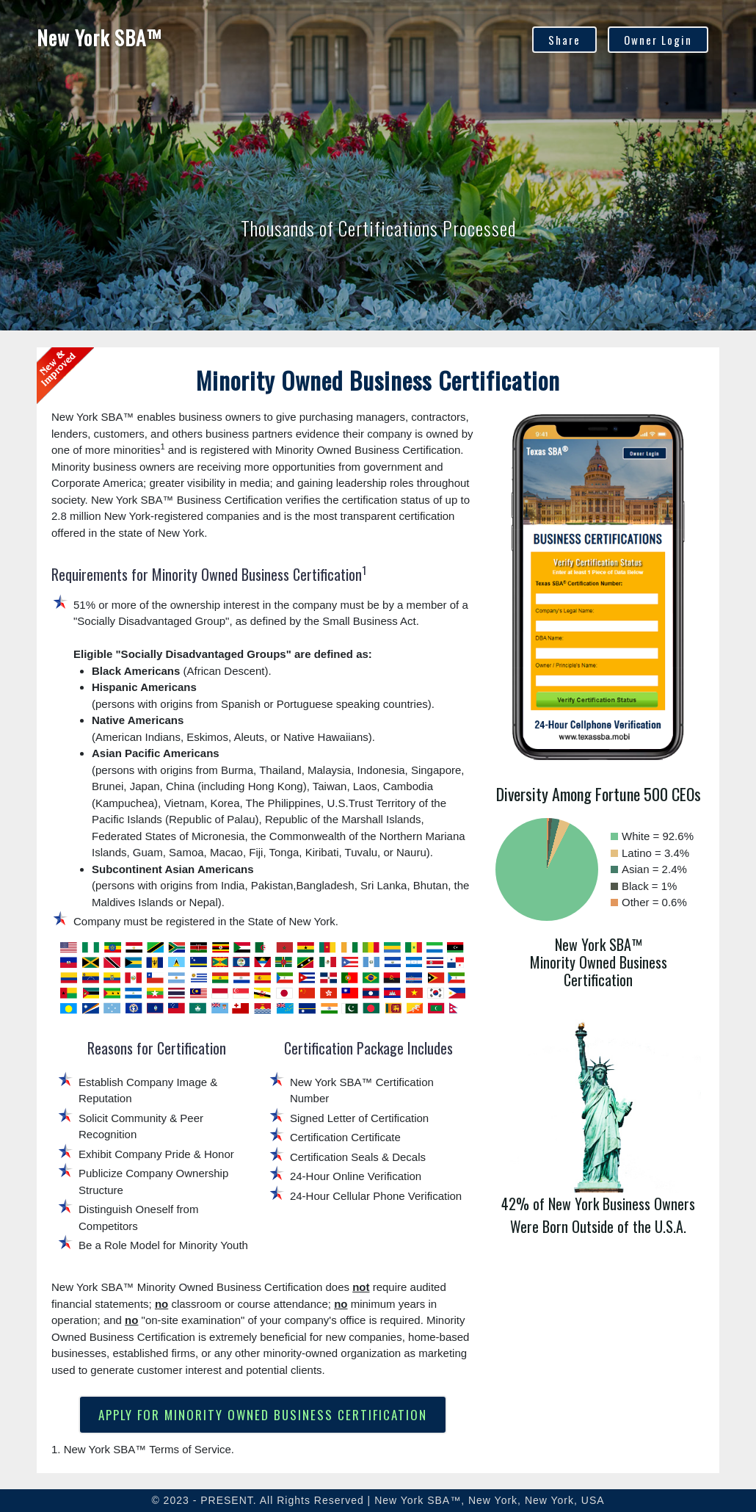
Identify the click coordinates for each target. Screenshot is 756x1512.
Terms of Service (190, 1449)
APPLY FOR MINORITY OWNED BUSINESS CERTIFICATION (262, 1415)
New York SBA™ (99, 37)
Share (564, 40)
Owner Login (658, 40)
